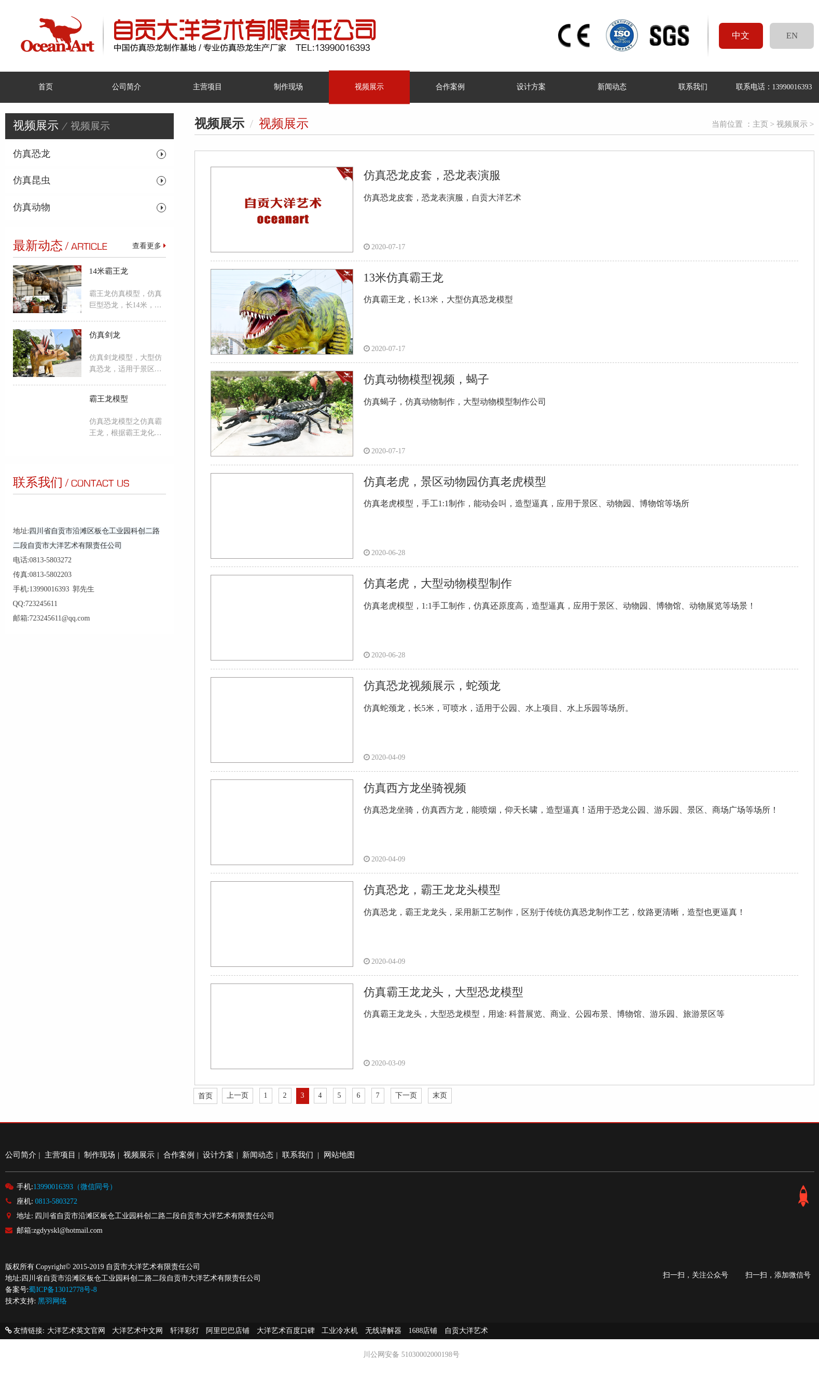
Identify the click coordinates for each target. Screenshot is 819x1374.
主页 (760, 123)
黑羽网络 (52, 1301)
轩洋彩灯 (184, 1331)
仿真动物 (31, 207)
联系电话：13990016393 (773, 87)
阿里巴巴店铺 (227, 1331)
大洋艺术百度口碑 (286, 1331)
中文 (740, 36)
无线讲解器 (383, 1331)
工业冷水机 (340, 1331)
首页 (45, 87)
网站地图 (339, 1154)
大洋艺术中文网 (137, 1331)
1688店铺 (422, 1331)
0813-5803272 (56, 1201)
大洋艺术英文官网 (76, 1331)
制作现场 (288, 87)
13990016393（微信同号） (75, 1187)
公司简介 (126, 87)
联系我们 (692, 87)
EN (792, 36)
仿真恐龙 (31, 154)
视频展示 (369, 87)
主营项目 (207, 87)
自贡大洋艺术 (466, 1331)
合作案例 (450, 87)
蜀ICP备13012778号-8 (62, 1290)
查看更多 (149, 246)
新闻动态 (612, 87)
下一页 (406, 1095)
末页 (440, 1095)
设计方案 (531, 87)
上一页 (237, 1095)
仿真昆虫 (31, 180)
